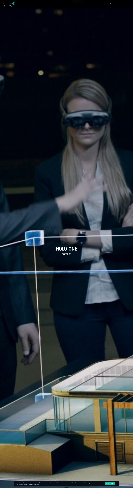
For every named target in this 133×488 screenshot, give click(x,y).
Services (95, 4)
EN (128, 4)
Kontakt (121, 4)
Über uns (112, 4)
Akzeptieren (109, 483)
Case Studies (86, 4)
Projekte (104, 4)
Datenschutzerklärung (34, 484)
